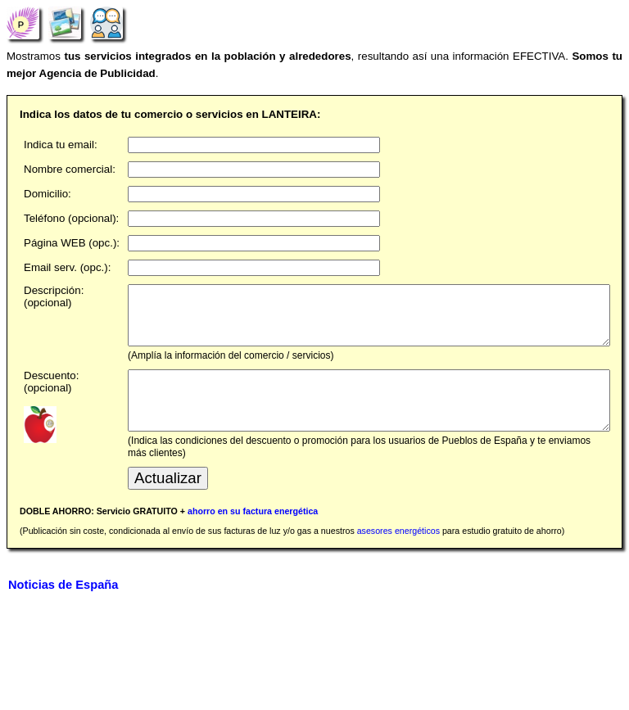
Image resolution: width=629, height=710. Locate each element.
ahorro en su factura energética (253, 535)
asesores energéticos (398, 555)
